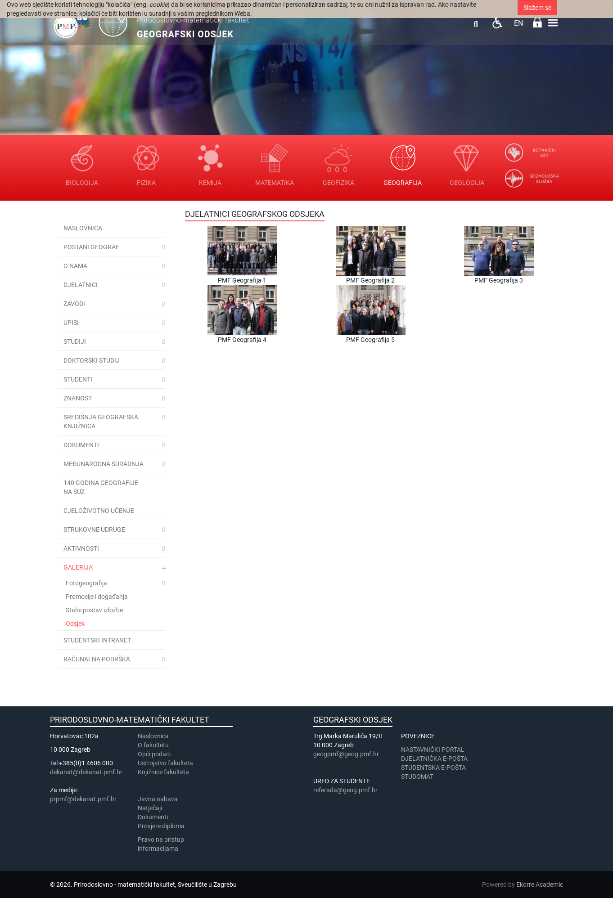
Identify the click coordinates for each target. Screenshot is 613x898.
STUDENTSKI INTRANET (97, 640)
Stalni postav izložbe (94, 610)
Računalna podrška (96, 659)
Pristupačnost (497, 23)
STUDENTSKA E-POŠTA (433, 767)
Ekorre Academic (539, 884)
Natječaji (150, 808)
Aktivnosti (81, 548)
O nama (75, 265)
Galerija (78, 567)
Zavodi (74, 303)
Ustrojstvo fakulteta (165, 763)
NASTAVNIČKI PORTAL (432, 749)
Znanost (77, 398)
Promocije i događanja (97, 596)
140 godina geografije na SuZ (100, 487)
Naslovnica (82, 228)
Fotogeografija (86, 583)
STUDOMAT (417, 776)
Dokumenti (81, 445)
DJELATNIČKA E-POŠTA (434, 758)
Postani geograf (91, 247)
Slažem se (537, 7)
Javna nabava (158, 799)
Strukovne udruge (94, 529)
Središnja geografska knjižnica (100, 421)
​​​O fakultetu (153, 745)
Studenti (77, 379)
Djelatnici (80, 284)
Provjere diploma (161, 826)
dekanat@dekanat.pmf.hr (86, 772)
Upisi (71, 322)
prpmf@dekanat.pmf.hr (83, 799)
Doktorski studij (91, 360)
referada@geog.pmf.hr (345, 790)
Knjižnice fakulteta (163, 772)
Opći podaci (154, 754)
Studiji (74, 341)
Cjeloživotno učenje (98, 510)
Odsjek (75, 623)
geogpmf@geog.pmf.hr (346, 754)
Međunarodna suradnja (103, 463)
